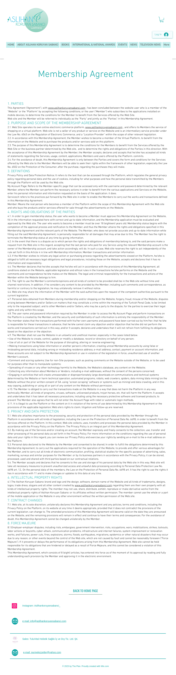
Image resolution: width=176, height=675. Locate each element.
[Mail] (15, 621)
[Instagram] (14, 605)
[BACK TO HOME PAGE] (85, 590)
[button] (161, 19)
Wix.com (105, 666)
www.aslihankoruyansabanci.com (66, 108)
